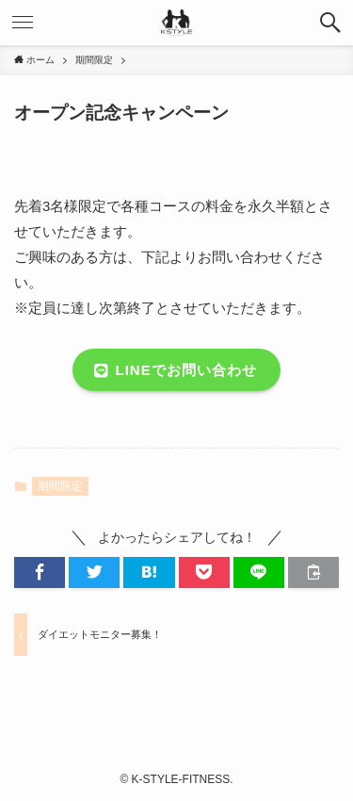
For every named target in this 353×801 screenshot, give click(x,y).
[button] (39, 572)
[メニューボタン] (22, 22)
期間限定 (60, 486)
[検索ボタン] (330, 22)
